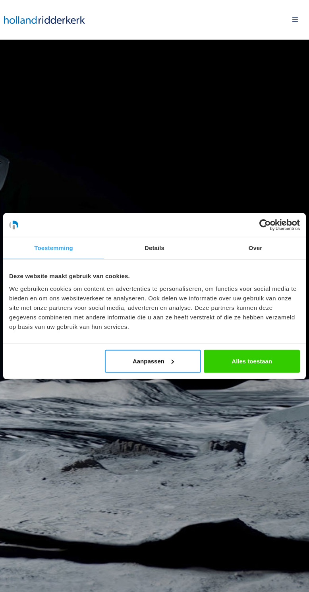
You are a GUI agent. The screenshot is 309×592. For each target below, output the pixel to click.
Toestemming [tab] (53, 247)
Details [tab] (154, 247)
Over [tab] (256, 247)
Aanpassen (153, 360)
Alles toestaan (252, 360)
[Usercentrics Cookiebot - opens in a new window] (265, 225)
